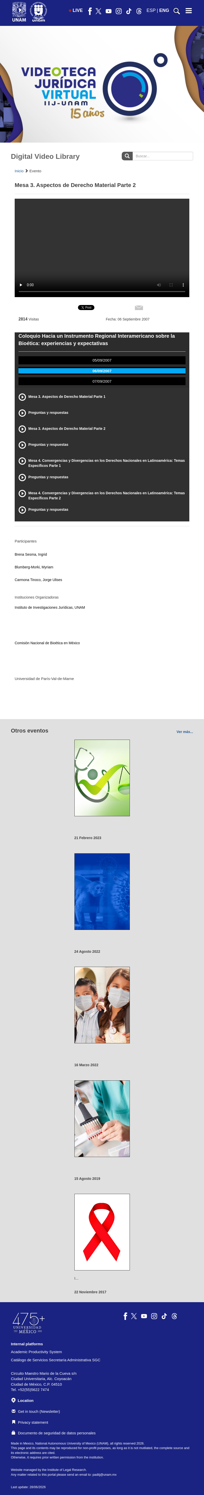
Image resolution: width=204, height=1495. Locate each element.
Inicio (19, 171)
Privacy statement (30, 1422)
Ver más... (185, 732)
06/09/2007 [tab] (101, 371)
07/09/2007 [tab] (101, 381)
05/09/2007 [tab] (101, 360)
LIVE (76, 10)
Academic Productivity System (36, 1352)
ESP (151, 10)
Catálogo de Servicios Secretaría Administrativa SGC (55, 1360)
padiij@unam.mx (104, 1474)
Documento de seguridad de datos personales (54, 1433)
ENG (164, 10)
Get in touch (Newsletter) (36, 1411)
